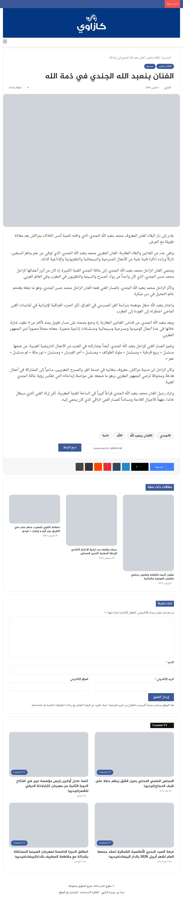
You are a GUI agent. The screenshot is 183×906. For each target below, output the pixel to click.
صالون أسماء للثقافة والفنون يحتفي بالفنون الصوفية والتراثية (152, 577)
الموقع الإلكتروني (79, 679)
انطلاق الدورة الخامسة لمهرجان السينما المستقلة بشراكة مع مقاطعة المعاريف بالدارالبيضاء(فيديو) (51, 854)
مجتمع (149, 66)
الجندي (164, 436)
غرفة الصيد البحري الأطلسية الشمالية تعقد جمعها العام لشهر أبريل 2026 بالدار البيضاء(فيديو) (136, 854)
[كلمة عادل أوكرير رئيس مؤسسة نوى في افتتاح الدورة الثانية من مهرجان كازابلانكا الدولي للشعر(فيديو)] (48, 754)
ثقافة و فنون (153, 57)
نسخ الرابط (69, 447)
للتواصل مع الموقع (68, 892)
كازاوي (167, 88)
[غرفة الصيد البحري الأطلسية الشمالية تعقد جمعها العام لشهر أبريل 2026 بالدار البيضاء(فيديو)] (134, 825)
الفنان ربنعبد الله (140, 436)
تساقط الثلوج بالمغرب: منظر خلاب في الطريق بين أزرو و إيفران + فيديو (37, 529)
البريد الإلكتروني (164, 679)
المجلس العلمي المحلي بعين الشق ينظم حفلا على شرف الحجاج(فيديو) (134, 783)
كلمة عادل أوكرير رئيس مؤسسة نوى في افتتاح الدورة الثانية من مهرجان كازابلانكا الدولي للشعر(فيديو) (52, 786)
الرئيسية (168, 57)
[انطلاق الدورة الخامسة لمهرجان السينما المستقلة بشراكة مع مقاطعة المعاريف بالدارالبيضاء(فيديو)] (48, 825)
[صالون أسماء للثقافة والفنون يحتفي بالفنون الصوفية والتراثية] (148, 533)
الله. (118, 436)
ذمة (104, 436)
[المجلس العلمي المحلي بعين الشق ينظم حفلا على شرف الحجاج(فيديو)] (134, 754)
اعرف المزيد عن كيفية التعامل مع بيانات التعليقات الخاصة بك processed (70, 705)
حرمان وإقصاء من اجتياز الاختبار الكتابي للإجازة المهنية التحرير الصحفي (94, 551)
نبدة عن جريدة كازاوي (112, 892)
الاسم (170, 662)
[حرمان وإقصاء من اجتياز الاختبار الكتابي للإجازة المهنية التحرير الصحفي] (91, 520)
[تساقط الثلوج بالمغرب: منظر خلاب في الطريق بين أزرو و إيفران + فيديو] (34, 509)
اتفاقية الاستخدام (89, 892)
